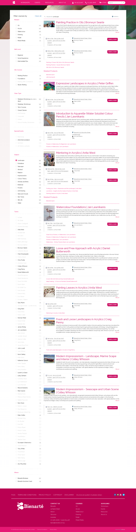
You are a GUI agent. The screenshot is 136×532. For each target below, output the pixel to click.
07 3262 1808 (91, 2)
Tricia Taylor (21, 454)
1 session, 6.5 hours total (54, 308)
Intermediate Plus (23, 61)
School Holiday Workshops (26, 122)
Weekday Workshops (24, 104)
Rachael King (21, 418)
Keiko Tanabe (22, 363)
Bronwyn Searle (22, 248)
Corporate (21, 116)
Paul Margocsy (22, 409)
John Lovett (21, 348)
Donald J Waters (23, 299)
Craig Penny (21, 269)
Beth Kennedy (22, 238)
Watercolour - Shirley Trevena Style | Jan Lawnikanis (60, 242)
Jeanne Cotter (22, 339)
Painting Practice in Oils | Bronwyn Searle (80, 22)
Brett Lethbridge (22, 242)
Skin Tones (21, 197)
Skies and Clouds (23, 194)
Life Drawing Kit (50, 77)
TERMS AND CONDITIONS (27, 495)
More (117, 32)
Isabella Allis (21, 324)
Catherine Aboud (23, 251)
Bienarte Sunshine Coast (25, 481)
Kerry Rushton (22, 369)
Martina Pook (21, 394)
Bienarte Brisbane (23, 478)
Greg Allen (21, 308)
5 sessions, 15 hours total (54, 183)
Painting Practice (22, 75)
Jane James (21, 333)
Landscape (21, 160)
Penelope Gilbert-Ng (24, 412)
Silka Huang (21, 458)
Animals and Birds (23, 181)
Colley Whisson (22, 266)
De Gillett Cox (22, 287)
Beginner (20, 55)
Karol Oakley (21, 354)
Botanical (20, 184)
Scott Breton (21, 436)
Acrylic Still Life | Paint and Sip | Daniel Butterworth (60, 279)
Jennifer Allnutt (22, 336)
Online (20, 119)
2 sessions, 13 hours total (54, 106)
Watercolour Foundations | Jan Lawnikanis (81, 207)
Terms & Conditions (42, 529)
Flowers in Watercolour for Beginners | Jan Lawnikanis (61, 144)
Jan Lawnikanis (22, 330)
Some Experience (23, 58)
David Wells (21, 284)
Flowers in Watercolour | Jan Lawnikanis (57, 146)
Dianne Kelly (21, 293)
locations (115, 16)
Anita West (21, 229)
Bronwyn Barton (22, 245)
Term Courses (22, 107)
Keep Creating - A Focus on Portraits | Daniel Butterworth (61, 281)
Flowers (20, 188)
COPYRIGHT (58, 495)
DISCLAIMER (69, 495)
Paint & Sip (21, 137)
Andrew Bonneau (23, 226)
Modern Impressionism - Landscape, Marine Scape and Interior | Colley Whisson (86, 358)
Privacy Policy (53, 529)
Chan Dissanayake (23, 254)
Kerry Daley (21, 366)
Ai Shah (20, 217)
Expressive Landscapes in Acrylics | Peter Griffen (84, 83)
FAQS (13, 495)
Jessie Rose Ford (23, 345)
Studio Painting (22, 84)
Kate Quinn (21, 357)
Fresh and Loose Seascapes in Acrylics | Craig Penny (60, 350)
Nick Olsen (21, 403)
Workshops (25, 2)
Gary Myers (21, 302)
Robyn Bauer (21, 427)
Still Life (20, 200)
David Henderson (23, 278)
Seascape (20, 166)
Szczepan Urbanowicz (24, 442)
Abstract (20, 169)
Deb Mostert (21, 290)
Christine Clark (22, 263)
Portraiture (21, 163)
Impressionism (22, 175)
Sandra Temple (22, 433)
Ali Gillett (20, 220)
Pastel (19, 37)
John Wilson (21, 351)
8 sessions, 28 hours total (54, 45)
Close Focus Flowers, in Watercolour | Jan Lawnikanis (60, 234)
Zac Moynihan (22, 464)
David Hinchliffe (22, 281)
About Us (62, 2)
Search (122, 3)
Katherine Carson (23, 360)
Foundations (21, 78)
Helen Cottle (21, 315)
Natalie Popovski (23, 400)
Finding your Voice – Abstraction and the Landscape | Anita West (63, 188)
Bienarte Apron (50, 74)
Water (19, 203)
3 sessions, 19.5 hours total (54, 381)
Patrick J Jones (22, 406)
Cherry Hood (22, 257)
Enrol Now (112, 39)
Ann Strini (20, 235)
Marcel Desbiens (23, 388)
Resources (49, 2)
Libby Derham (22, 375)
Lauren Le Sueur (22, 372)
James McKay (22, 327)
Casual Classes (22, 110)
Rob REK (20, 424)
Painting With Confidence (25, 81)
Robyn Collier (22, 430)
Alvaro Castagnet (23, 223)
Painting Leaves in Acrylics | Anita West (57, 193)
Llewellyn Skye (22, 378)
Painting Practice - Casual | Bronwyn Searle (58, 65)
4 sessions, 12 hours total (54, 173)
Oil (18, 25)
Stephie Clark (22, 439)
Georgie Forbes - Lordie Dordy (27, 305)
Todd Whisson (22, 445)
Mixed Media (21, 40)
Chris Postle (21, 260)
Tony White (21, 448)
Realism (20, 172)
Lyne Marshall (22, 385)
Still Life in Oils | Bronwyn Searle (55, 67)
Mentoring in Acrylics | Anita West (75, 152)
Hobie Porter (21, 321)
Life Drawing (21, 113)
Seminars (20, 143)
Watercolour (21, 31)
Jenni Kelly (21, 342)
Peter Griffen (21, 415)
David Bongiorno (23, 275)
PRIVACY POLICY (45, 495)
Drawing (20, 34)
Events (37, 2)
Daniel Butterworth (23, 272)
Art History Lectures (24, 146)
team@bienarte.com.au (58, 523)
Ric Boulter (21, 421)
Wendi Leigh (21, 461)
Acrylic (20, 28)
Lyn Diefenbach (22, 381)
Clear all (38, 16)
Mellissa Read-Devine (24, 397)
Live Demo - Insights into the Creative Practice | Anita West (62, 191)
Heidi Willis (21, 312)
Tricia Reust (21, 451)
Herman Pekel (22, 318)
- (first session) (57, 171)
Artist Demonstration (24, 140)
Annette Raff (21, 232)
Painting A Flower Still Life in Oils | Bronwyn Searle (60, 62)
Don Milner (21, 296)
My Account (79, 2)
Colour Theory (22, 178)
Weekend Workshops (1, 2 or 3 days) (27, 100)
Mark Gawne (21, 391)
